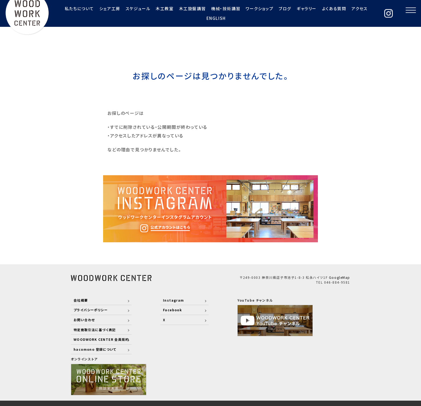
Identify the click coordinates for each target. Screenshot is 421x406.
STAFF (198, 376)
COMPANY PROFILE (253, 376)
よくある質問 (313, 13)
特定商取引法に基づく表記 (95, 329)
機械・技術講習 (204, 13)
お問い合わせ (84, 319)
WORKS (218, 376)
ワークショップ (238, 13)
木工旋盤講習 (171, 13)
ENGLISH (361, 13)
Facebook (165, 310)
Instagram (166, 300)
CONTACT (315, 376)
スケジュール (116, 13)
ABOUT (178, 376)
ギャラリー (285, 13)
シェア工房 (88, 13)
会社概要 (81, 300)
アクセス (338, 13)
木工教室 (143, 13)
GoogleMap (339, 277)
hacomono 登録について (95, 349)
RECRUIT (290, 376)
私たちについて (57, 13)
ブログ (264, 13)
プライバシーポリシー (91, 310)
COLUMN (340, 376)
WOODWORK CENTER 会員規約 (102, 339)
